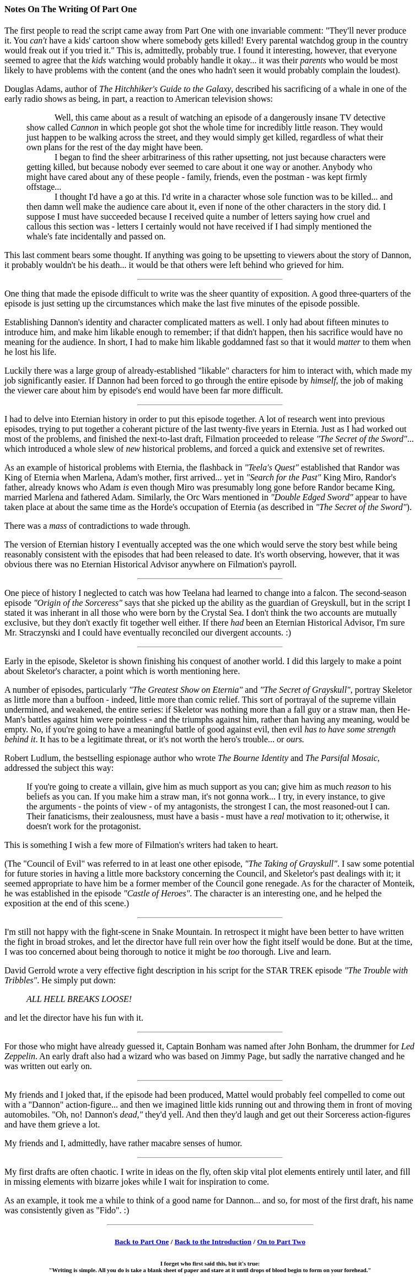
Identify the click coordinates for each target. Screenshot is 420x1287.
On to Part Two (281, 1241)
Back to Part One (142, 1241)
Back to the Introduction (213, 1241)
